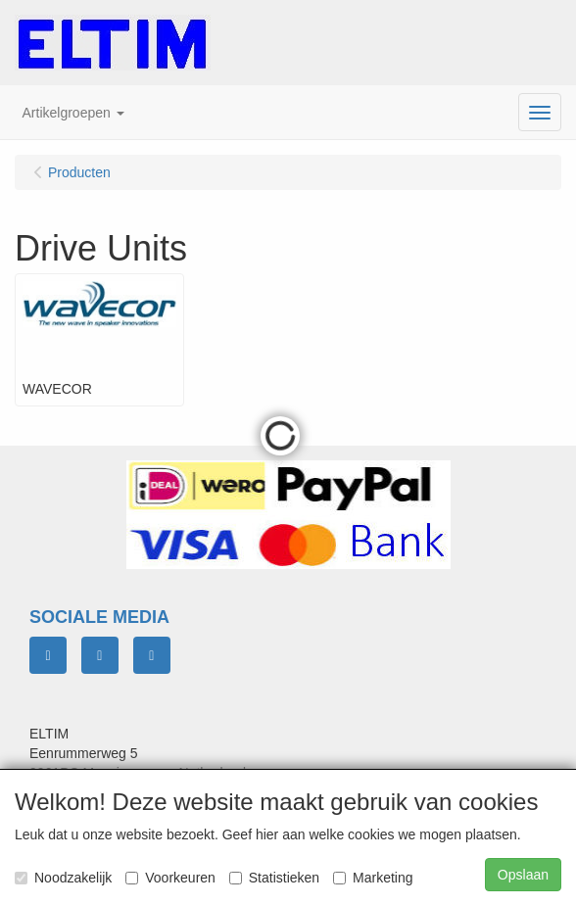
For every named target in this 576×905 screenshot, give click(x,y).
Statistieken (274, 877)
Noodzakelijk (63, 877)
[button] (73, 112)
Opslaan (523, 874)
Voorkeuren (170, 877)
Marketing (372, 877)
